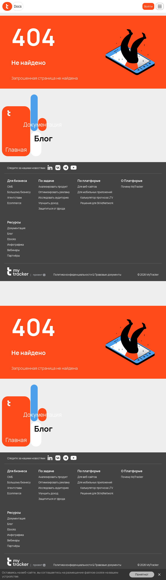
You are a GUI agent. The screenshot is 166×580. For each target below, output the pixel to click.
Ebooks (11, 239)
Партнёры (13, 255)
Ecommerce (14, 203)
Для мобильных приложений (95, 192)
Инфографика (15, 244)
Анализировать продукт (53, 186)
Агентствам (14, 197)
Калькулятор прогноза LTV (96, 197)
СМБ (10, 186)
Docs (18, 6)
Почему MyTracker (132, 186)
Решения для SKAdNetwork (96, 203)
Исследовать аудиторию (53, 197)
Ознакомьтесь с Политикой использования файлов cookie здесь (65, 576)
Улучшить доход (48, 203)
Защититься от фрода (51, 208)
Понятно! (141, 574)
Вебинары (13, 250)
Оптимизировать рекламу (54, 192)
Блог (10, 233)
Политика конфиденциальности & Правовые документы (87, 274)
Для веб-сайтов (87, 186)
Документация (16, 228)
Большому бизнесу (19, 192)
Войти (148, 6)
